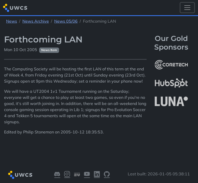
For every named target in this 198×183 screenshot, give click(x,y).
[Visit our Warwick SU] (77, 175)
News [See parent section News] (11, 21)
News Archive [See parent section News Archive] (35, 21)
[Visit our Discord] (57, 175)
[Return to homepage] (15, 7)
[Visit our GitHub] (107, 175)
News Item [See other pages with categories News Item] (49, 50)
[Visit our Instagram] (67, 175)
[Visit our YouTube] (87, 175)
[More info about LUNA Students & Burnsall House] (171, 101)
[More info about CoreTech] (171, 65)
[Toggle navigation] (187, 7)
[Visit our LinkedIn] (97, 175)
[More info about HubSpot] (171, 83)
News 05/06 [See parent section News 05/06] (66, 21)
